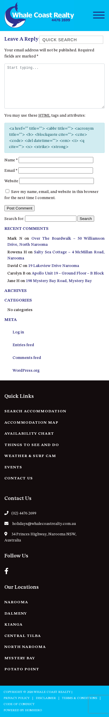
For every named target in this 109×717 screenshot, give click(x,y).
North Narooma (25, 647)
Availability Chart (29, 434)
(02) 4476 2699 (20, 513)
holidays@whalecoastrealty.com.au (40, 523)
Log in (18, 332)
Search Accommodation (35, 411)
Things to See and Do (31, 445)
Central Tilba (22, 636)
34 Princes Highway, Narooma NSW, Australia (40, 537)
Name (11, 160)
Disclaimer (46, 698)
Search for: (14, 219)
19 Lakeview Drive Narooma (53, 266)
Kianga (13, 624)
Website (11, 181)
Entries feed (23, 345)
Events (13, 467)
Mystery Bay (19, 658)
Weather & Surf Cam (30, 456)
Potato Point (21, 669)
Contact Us (18, 478)
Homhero (33, 710)
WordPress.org (26, 371)
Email (10, 171)
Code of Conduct (19, 704)
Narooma (16, 602)
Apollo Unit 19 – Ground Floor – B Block (68, 273)
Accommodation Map (31, 423)
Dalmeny (15, 613)
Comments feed (26, 358)
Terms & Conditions (79, 698)
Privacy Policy (16, 698)
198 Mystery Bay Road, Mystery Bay (59, 281)
